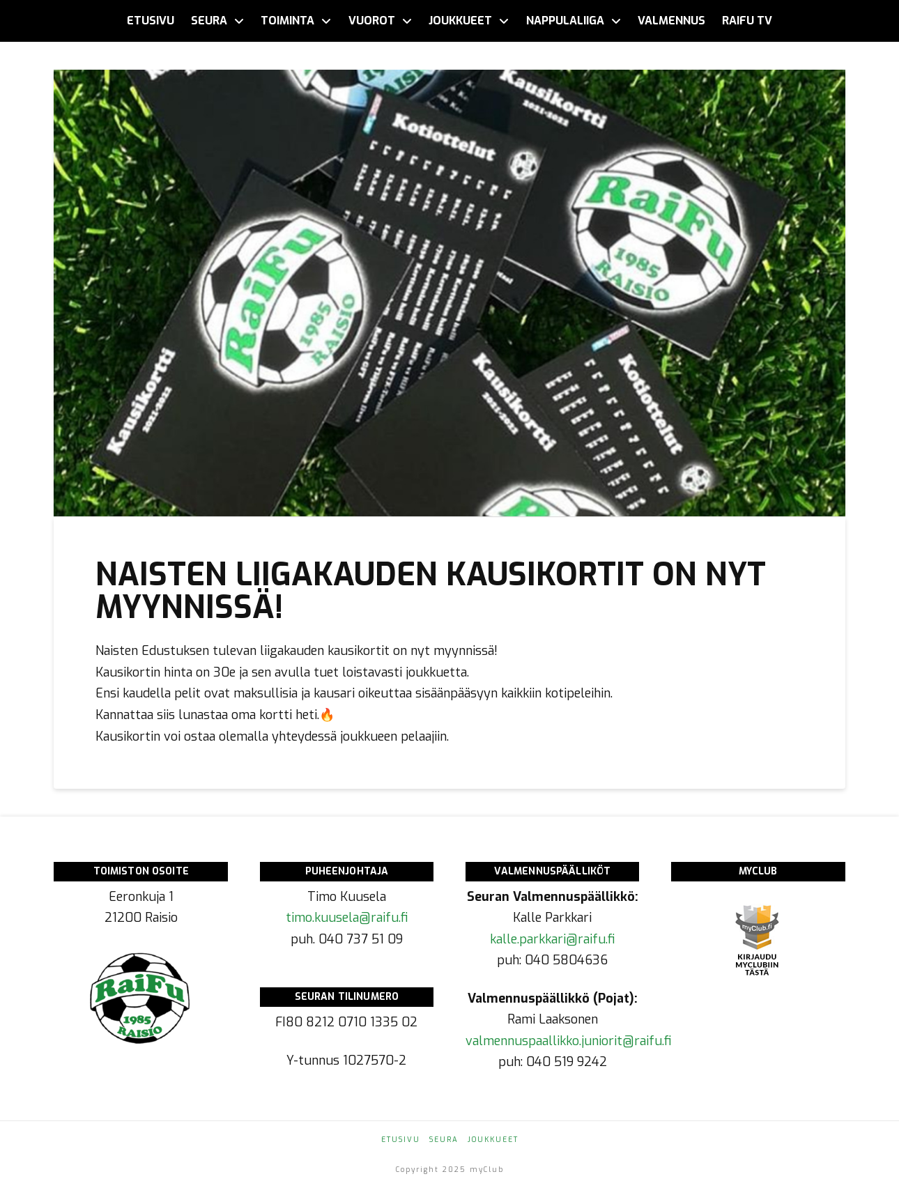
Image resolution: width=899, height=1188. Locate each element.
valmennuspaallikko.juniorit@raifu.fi (568, 1041)
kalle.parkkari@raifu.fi (552, 939)
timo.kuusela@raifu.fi (347, 917)
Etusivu (400, 1139)
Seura (444, 1139)
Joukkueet (493, 1139)
